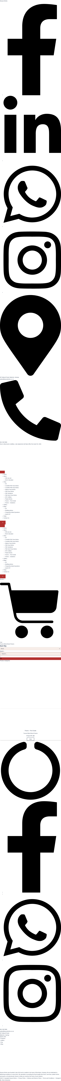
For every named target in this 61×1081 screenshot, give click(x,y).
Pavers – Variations (10, 502)
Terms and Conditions (48, 1078)
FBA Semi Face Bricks (11, 495)
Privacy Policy (22, 1078)
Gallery (5, 504)
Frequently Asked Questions (12, 512)
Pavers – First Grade (10, 501)
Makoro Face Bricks (10, 489)
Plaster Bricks (8, 499)
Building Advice (9, 510)
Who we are (8, 478)
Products (3, 1038)
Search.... (2, 651)
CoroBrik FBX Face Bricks (12, 485)
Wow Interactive (6, 1080)
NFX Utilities (8, 497)
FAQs (4, 516)
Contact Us (6, 518)
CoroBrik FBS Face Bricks (12, 487)
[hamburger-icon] (2, 472)
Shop (4, 482)
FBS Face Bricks (9, 491)
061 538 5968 (3, 442)
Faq (2, 1042)
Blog (2, 1044)
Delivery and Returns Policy (34, 1078)
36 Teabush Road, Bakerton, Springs (9, 377)
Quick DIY (7, 514)
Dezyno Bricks (3, 1)
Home (5, 474)
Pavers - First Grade (30, 730)
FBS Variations (9, 493)
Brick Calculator (9, 480)
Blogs (4, 506)
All (6, 483)
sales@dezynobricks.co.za (7, 379)
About (5, 476)
